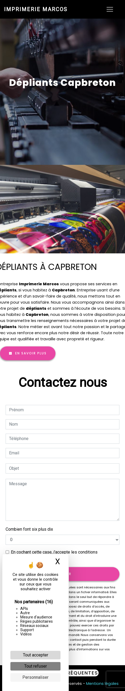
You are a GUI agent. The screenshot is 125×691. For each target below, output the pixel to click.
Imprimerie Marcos (35, 9)
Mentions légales (102, 683)
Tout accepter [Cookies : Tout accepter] (35, 655)
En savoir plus (28, 353)
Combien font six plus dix (29, 529)
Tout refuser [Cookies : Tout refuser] (35, 666)
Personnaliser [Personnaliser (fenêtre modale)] (35, 677)
